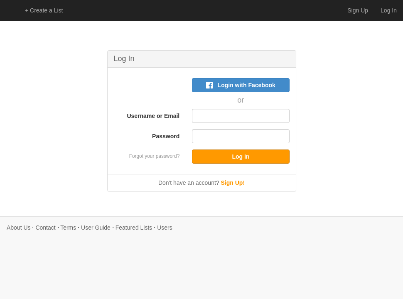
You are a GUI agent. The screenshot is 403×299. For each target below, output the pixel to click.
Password (165, 136)
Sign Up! (233, 182)
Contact (45, 227)
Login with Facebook (240, 85)
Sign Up (357, 10)
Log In (389, 10)
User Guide (96, 227)
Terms (68, 227)
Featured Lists (133, 227)
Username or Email (153, 116)
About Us (19, 227)
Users (164, 227)
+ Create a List (44, 10)
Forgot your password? (154, 156)
